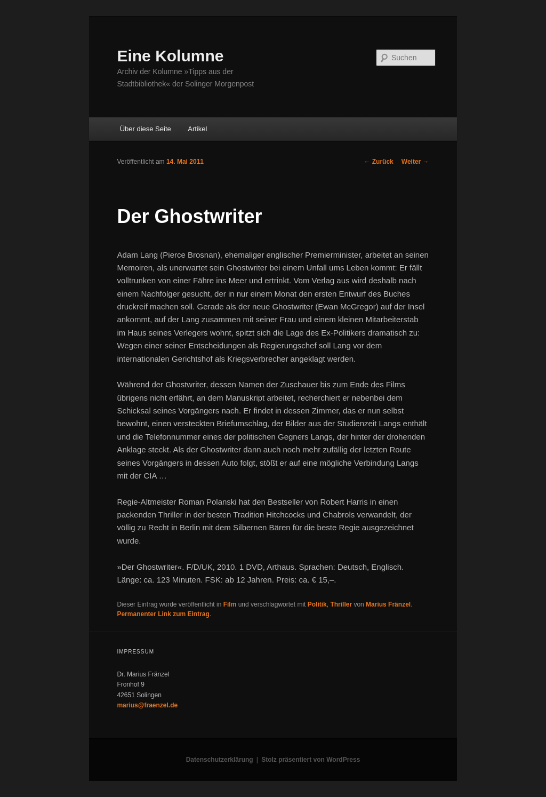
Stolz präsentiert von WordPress (310, 759)
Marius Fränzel (388, 604)
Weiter (415, 161)
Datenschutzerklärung (219, 759)
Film (230, 604)
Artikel (197, 129)
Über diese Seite (145, 129)
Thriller (341, 604)
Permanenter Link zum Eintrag (163, 614)
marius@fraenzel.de (147, 705)
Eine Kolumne (170, 56)
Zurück (378, 161)
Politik (317, 604)
